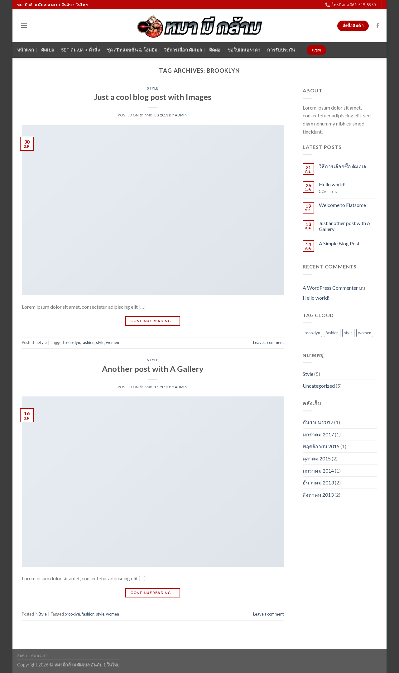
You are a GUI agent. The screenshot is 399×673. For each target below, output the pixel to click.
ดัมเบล (47, 49)
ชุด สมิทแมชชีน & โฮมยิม (132, 49)
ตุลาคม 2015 (317, 458)
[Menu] (24, 25)
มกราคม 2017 (318, 434)
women (112, 342)
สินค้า (22, 655)
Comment (328, 191)
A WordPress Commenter (330, 288)
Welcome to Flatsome (342, 205)
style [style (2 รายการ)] (348, 332)
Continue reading (152, 321)
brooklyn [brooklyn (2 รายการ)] (312, 332)
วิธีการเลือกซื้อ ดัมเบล (342, 166)
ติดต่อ (215, 49)
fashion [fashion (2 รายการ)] (332, 332)
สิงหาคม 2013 (318, 495)
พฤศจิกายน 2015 (321, 446)
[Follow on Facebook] (377, 26)
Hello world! (332, 184)
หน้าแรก (25, 49)
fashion (88, 342)
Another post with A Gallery (153, 368)
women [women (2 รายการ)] (364, 332)
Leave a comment (268, 342)
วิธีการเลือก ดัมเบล (183, 49)
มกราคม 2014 (318, 471)
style (100, 342)
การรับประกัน (281, 49)
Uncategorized (319, 386)
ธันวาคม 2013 (318, 482)
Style (152, 88)
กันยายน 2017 (318, 422)
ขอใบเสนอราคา (244, 49)
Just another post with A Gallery (344, 226)
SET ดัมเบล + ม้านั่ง (80, 49)
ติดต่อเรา (39, 655)
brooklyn (72, 342)
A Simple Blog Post (339, 243)
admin (181, 115)
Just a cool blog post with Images (152, 96)
